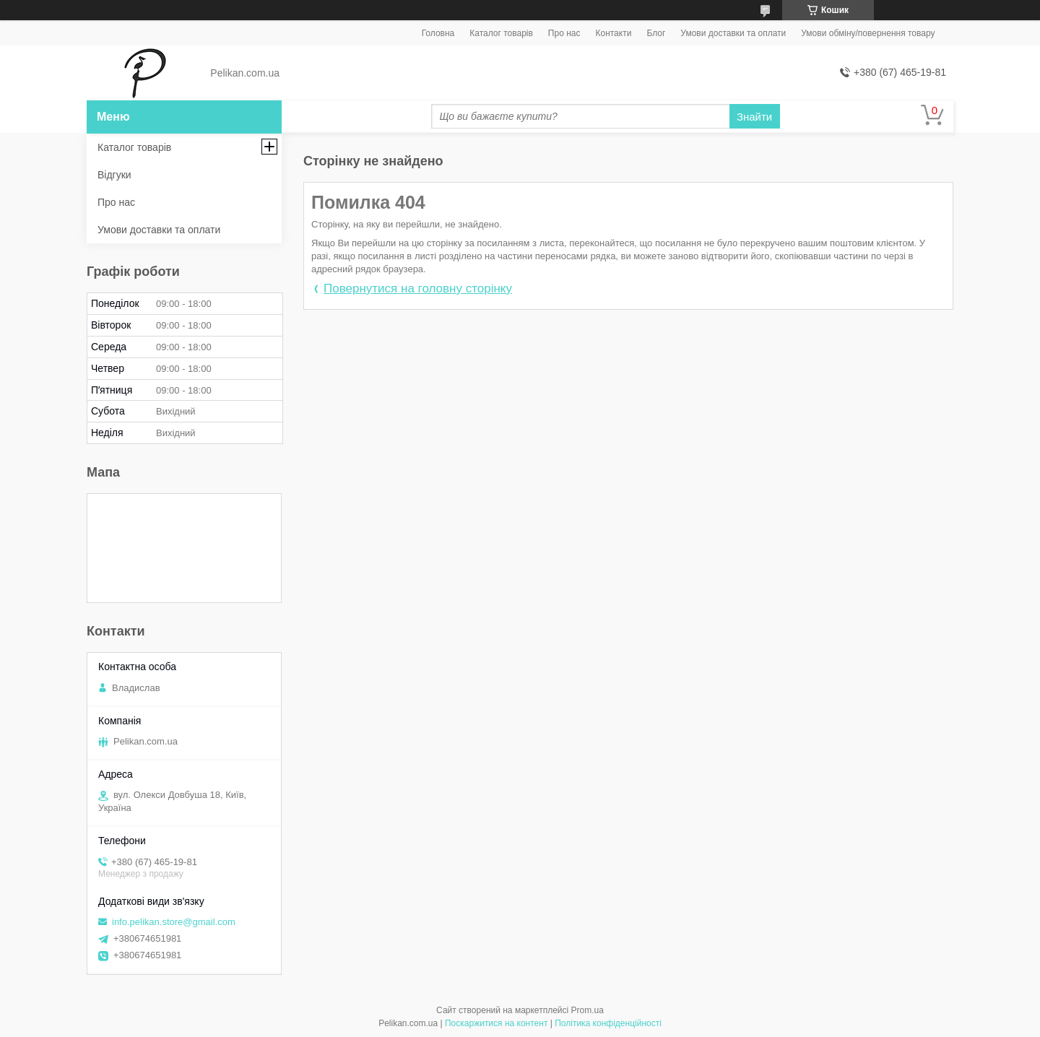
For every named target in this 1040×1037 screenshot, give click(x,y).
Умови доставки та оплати (733, 33)
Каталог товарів (501, 33)
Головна (438, 33)
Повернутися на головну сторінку (418, 288)
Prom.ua (587, 1010)
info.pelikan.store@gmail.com (173, 921)
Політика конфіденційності (608, 1023)
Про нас (564, 33)
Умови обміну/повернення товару (868, 33)
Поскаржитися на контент (496, 1023)
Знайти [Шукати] (754, 116)
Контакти (613, 33)
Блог (655, 33)
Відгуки (114, 175)
